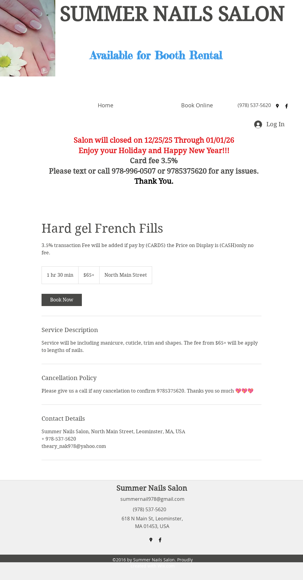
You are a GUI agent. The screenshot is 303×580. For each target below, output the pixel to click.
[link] (62, 300)
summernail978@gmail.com (152, 499)
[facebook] (286, 106)
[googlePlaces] (277, 106)
